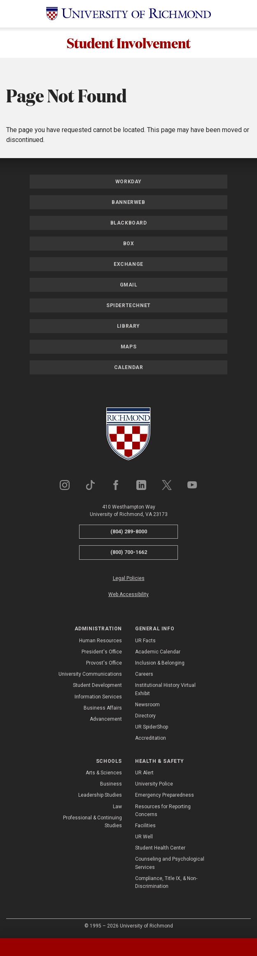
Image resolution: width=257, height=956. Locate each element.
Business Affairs (103, 708)
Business (111, 784)
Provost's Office (104, 663)
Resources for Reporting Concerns (163, 810)
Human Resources (100, 641)
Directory (145, 716)
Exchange (128, 264)
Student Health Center (160, 848)
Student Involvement (129, 42)
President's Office (102, 652)
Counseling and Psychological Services (169, 863)
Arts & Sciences (104, 773)
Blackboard (128, 223)
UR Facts (145, 641)
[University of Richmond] (128, 14)
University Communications (90, 674)
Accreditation (150, 738)
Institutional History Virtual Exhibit (165, 689)
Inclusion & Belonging (160, 663)
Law (117, 806)
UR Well (144, 837)
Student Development (97, 686)
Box (128, 243)
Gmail (129, 285)
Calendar (128, 367)
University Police (154, 784)
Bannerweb (128, 202)
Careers (144, 674)
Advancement (106, 719)
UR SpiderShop (151, 727)
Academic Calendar (157, 652)
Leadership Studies (100, 795)
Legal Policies (129, 578)
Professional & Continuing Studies (92, 821)
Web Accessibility (128, 594)
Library (128, 326)
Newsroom (147, 705)
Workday (128, 182)
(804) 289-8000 (128, 531)
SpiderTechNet (128, 305)
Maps (128, 347)
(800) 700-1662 (128, 552)
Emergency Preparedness (164, 795)
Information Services (98, 697)
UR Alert (144, 773)
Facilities (145, 825)
